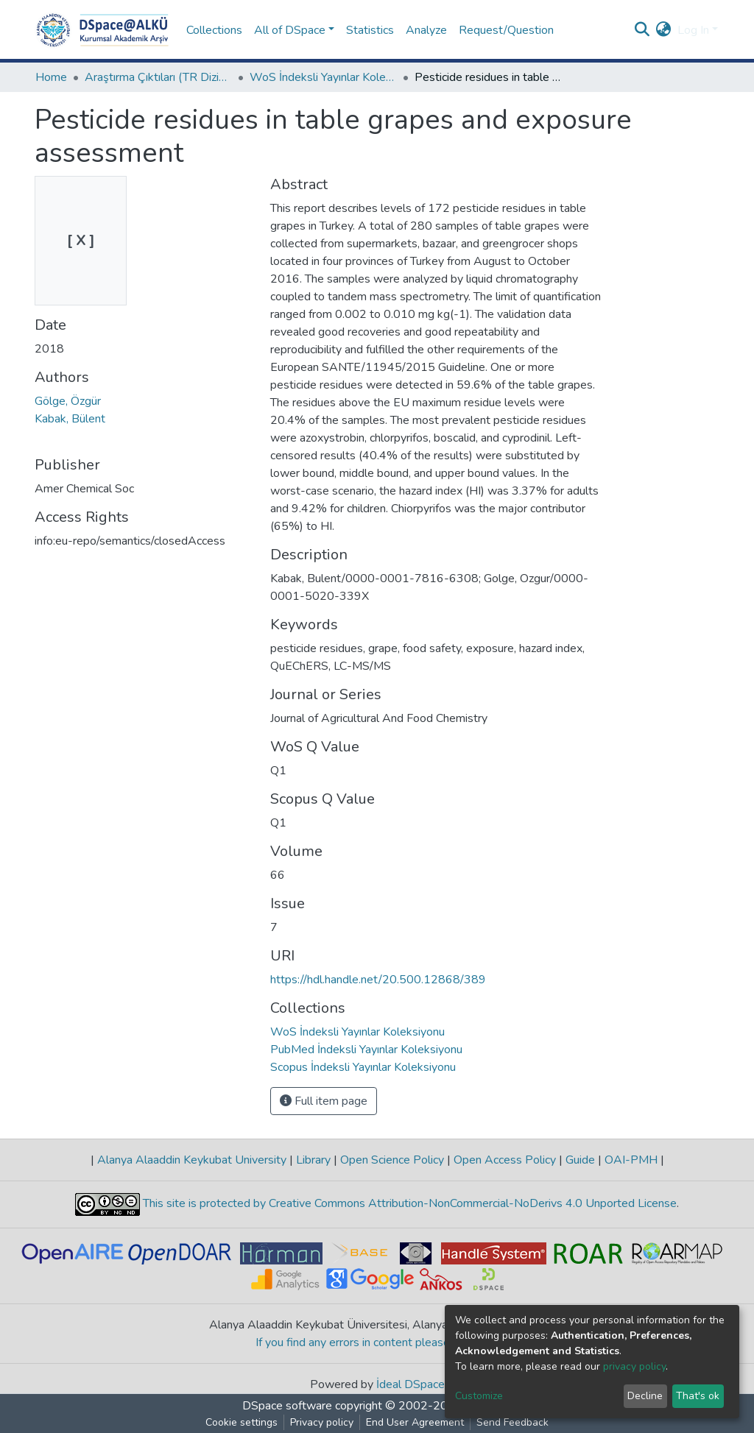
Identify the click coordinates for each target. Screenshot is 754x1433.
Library (313, 1160)
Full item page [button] (323, 1101)
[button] (664, 30)
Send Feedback (512, 1422)
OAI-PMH (631, 1160)
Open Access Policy (505, 1160)
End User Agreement (415, 1422)
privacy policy (634, 1366)
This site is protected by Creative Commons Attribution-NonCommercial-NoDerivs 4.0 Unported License (408, 1203)
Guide (580, 1160)
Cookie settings (241, 1422)
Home (51, 77)
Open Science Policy (392, 1160)
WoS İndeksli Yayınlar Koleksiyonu (323, 77)
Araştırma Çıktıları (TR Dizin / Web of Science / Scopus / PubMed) (158, 77)
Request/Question (506, 30)
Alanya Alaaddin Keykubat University (191, 1160)
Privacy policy (321, 1422)
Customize (479, 1396)
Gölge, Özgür (68, 401)
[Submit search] (642, 30)
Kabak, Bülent (70, 419)
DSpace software (287, 1406)
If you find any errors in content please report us (377, 1342)
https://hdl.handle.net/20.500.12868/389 (378, 980)
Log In (693, 30)
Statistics (370, 30)
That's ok (697, 1396)
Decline (645, 1396)
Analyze (426, 30)
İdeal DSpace (410, 1384)
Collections (214, 30)
